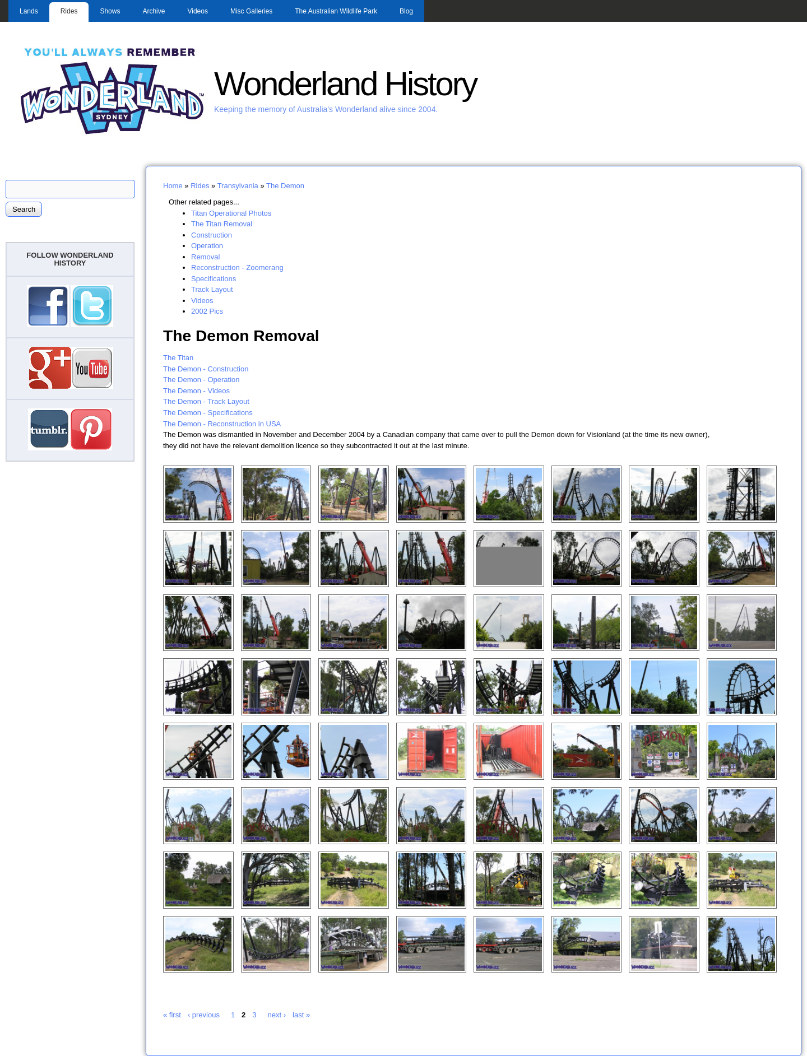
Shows (110, 11)
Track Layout (212, 289)
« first (172, 1015)
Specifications (213, 279)
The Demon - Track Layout (206, 401)
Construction (211, 235)
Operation (207, 245)
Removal (205, 257)
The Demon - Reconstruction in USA (222, 424)
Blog (406, 11)
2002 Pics (207, 311)
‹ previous (204, 1015)
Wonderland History (345, 84)
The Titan (178, 357)
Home (173, 186)
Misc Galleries (251, 11)
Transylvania (237, 186)
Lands (29, 11)
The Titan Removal (221, 224)
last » (301, 1015)
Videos (197, 11)
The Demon (285, 186)
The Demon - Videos (196, 391)
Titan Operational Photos (231, 213)
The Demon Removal (241, 336)
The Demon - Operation (201, 379)
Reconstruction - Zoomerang (237, 267)
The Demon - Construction (205, 369)
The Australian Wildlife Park (336, 11)
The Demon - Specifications (208, 412)
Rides (69, 11)
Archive (153, 11)
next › (277, 1015)
